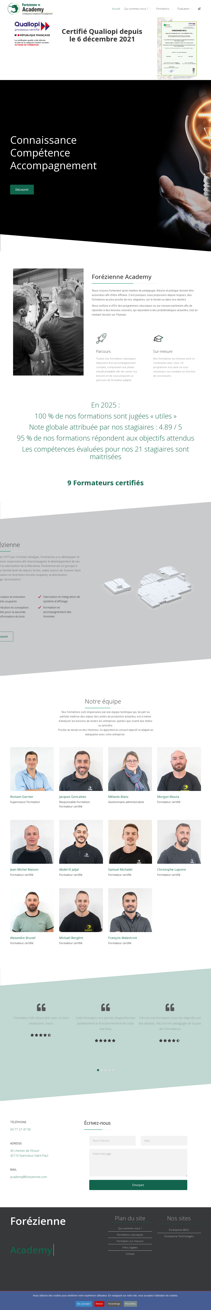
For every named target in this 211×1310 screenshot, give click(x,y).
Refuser (99, 1307)
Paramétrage (114, 1307)
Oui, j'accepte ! (84, 1307)
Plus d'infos (130, 1307)
